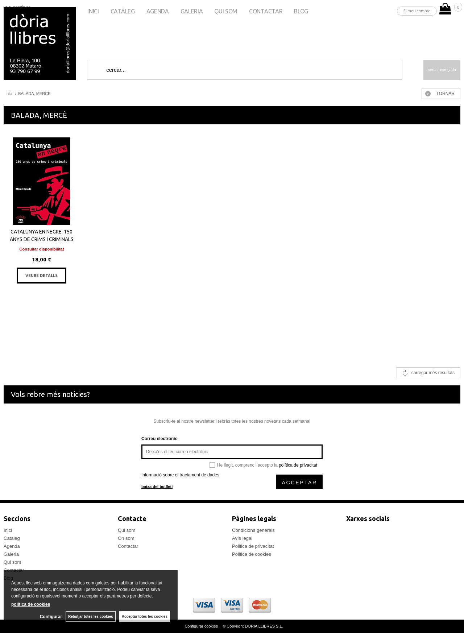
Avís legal (242, 538)
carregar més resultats (433, 372)
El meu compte (417, 10)
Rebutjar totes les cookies (90, 616)
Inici (93, 11)
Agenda (157, 11)
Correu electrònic (159, 438)
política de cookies (30, 604)
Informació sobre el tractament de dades (180, 474)
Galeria (192, 11)
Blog (301, 11)
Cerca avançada (442, 69)
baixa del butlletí (157, 486)
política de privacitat (298, 465)
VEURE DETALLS (41, 275)
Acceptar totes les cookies (144, 616)
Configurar (51, 616)
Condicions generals (253, 530)
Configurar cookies (202, 626)
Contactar (265, 11)
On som (126, 538)
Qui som (225, 11)
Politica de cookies (251, 554)
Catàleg (123, 11)
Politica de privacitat (253, 546)
